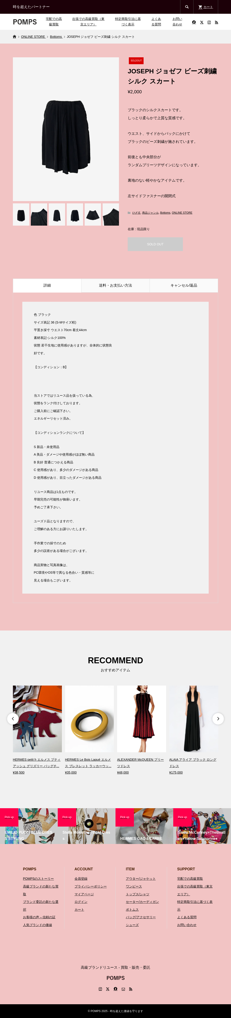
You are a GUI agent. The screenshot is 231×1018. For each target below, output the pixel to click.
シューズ (132, 925)
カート (79, 909)
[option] (37, 731)
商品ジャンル (150, 212)
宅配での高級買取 (54, 21)
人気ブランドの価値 (37, 925)
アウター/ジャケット (141, 878)
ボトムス (132, 909)
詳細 (47, 285)
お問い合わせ (177, 21)
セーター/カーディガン (142, 902)
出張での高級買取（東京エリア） (88, 21)
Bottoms (165, 212)
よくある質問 (156, 21)
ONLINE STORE (182, 212)
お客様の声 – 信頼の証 (39, 917)
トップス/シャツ (137, 894)
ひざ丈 (136, 212)
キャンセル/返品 (183, 285)
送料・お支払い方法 (115, 285)
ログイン (81, 902)
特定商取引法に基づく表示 (128, 21)
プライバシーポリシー (91, 886)
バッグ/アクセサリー (141, 917)
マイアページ (84, 894)
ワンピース (134, 886)
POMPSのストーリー (38, 878)
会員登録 (81, 878)
